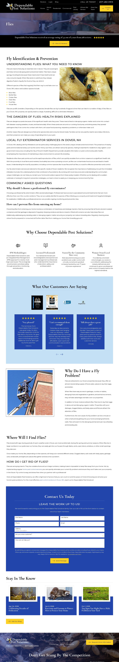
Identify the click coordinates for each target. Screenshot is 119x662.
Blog (56, 2)
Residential (69, 640)
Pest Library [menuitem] (75, 8)
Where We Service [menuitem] (84, 8)
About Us (59, 640)
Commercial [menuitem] (67, 8)
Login (50, 2)
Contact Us (70, 644)
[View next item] (61, 354)
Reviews (43, 2)
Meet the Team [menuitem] (94, 8)
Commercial (53, 644)
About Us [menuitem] (49, 8)
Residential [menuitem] (57, 8)
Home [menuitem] (42, 8)
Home (51, 640)
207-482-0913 (106, 2)
